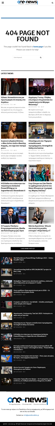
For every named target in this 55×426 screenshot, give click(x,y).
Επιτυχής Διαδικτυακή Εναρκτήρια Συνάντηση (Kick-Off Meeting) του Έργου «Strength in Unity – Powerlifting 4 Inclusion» (33, 347)
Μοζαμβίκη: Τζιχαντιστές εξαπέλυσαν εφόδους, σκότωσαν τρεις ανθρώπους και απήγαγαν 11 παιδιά (33, 282)
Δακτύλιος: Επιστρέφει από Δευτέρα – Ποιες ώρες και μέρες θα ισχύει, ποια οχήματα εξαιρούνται (34, 357)
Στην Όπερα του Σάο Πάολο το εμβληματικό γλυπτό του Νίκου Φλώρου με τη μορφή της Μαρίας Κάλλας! (40, 187)
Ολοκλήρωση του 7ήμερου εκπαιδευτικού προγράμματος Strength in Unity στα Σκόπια (40, 144)
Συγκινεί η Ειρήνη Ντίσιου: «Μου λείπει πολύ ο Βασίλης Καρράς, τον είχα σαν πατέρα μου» (13, 144)
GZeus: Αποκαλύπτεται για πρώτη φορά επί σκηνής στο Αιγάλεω (13, 99)
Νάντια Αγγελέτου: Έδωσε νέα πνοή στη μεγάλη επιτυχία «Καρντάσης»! (40, 228)
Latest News (7, 73)
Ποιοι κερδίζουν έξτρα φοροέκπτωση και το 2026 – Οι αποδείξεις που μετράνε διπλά (32, 291)
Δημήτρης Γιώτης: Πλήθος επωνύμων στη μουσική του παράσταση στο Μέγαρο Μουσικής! (41, 101)
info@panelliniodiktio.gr (31, 415)
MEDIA (4, 80)
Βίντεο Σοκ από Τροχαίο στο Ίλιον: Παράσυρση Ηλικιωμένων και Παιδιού (29, 368)
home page (38, 47)
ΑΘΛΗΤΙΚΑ (32, 123)
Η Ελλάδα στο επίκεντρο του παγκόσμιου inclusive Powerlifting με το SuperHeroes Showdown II (13, 187)
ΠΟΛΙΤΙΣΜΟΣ (33, 166)
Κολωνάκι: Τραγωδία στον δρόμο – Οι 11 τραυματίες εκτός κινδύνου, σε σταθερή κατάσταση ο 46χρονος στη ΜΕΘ (33, 380)
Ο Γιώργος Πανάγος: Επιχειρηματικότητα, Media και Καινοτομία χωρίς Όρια (13, 228)
